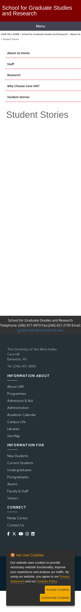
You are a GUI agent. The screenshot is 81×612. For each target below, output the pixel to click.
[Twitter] (15, 534)
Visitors (12, 498)
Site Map (13, 436)
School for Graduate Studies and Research (45, 34)
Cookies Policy (47, 581)
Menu (40, 26)
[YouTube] (22, 534)
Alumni (12, 484)
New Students (17, 456)
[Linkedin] (33, 534)
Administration (18, 408)
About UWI (15, 387)
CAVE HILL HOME (10, 34)
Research (13, 75)
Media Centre (17, 518)
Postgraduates (18, 477)
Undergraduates (19, 470)
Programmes (16, 394)
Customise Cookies (55, 598)
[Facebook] (9, 534)
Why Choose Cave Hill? (23, 86)
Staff (10, 64)
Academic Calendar (21, 415)
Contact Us (15, 525)
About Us (75, 34)
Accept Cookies (57, 589)
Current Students (20, 463)
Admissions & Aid (20, 401)
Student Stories (18, 97)
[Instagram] (27, 534)
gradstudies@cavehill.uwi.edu (40, 330)
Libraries (13, 429)
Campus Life (16, 422)
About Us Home (18, 53)
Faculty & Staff (17, 491)
